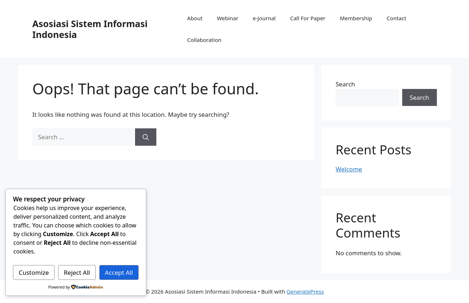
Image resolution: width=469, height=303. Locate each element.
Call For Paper (307, 18)
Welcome (349, 169)
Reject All (77, 272)
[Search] (145, 137)
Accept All (119, 272)
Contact (396, 18)
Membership (356, 18)
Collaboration (204, 39)
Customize (34, 272)
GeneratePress (305, 291)
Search (345, 84)
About (195, 18)
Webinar (227, 18)
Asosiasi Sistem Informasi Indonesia (90, 28)
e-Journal (264, 18)
